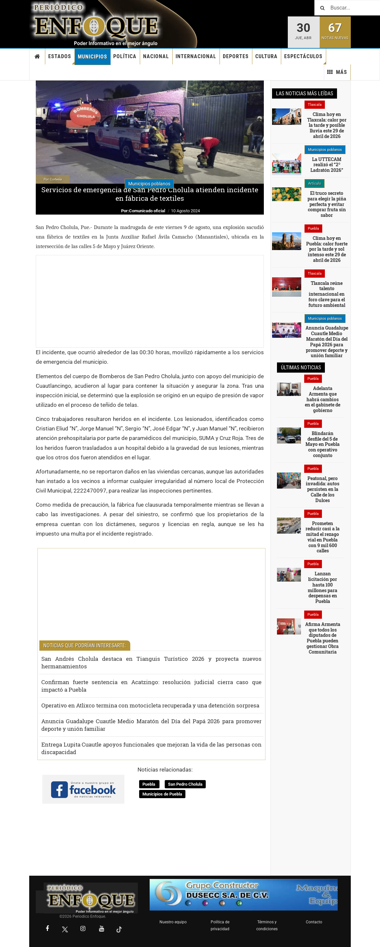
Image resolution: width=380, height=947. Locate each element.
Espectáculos (305, 58)
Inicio (37, 56)
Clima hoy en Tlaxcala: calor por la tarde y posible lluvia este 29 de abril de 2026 (327, 125)
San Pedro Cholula (185, 784)
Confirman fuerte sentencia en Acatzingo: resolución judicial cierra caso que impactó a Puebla (151, 685)
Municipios (92, 57)
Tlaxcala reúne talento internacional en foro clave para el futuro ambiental (326, 294)
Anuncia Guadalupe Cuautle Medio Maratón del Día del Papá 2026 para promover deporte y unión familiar (151, 724)
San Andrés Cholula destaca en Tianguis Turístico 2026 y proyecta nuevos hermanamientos (151, 662)
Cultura (266, 56)
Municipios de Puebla (162, 794)
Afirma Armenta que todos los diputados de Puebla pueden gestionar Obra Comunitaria (322, 638)
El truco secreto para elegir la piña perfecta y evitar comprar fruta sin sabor (326, 204)
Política (125, 56)
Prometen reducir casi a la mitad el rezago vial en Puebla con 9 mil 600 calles (323, 537)
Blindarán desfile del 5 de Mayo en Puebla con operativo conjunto (323, 444)
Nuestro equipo (173, 922)
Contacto (314, 922)
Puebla (149, 784)
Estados (61, 58)
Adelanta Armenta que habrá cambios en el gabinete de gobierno (322, 399)
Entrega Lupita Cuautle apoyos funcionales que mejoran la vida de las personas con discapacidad (151, 748)
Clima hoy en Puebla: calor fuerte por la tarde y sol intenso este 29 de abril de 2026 (327, 249)
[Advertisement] (150, 301)
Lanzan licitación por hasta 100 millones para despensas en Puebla (322, 587)
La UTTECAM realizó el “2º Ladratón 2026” (326, 164)
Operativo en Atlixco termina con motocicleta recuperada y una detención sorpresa (150, 705)
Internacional (196, 56)
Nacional (156, 56)
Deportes (236, 56)
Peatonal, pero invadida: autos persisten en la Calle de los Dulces (322, 489)
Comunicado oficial (147, 210)
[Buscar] (347, 7)
